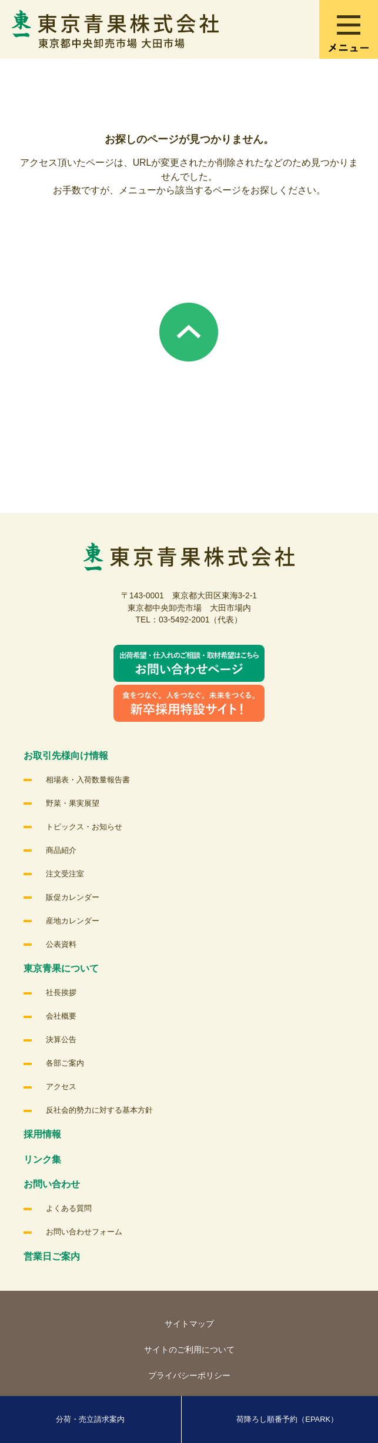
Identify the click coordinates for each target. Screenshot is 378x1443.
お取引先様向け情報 (66, 756)
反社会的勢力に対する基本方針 (99, 1110)
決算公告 (61, 1039)
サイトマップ (189, 1323)
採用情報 (42, 1134)
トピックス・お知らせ (84, 826)
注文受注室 (65, 873)
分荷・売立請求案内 (90, 1419)
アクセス (61, 1086)
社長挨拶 (61, 992)
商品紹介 (61, 850)
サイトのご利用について (189, 1349)
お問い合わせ (52, 1184)
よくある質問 (69, 1208)
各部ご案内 (65, 1063)
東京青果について (61, 968)
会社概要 (61, 1016)
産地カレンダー (72, 920)
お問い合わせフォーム (84, 1231)
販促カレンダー (72, 897)
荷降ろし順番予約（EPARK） (287, 1419)
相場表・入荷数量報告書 (88, 779)
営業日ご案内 (52, 1256)
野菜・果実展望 (72, 803)
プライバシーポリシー (189, 1375)
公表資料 (61, 944)
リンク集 (42, 1159)
